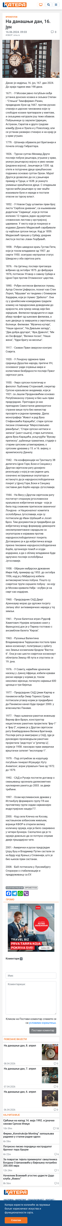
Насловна (9, 1200)
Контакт (50, 1200)
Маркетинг (20, 1200)
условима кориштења (42, 1022)
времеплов (31, 888)
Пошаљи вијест (36, 1200)
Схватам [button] (16, 1220)
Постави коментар (42, 1030)
